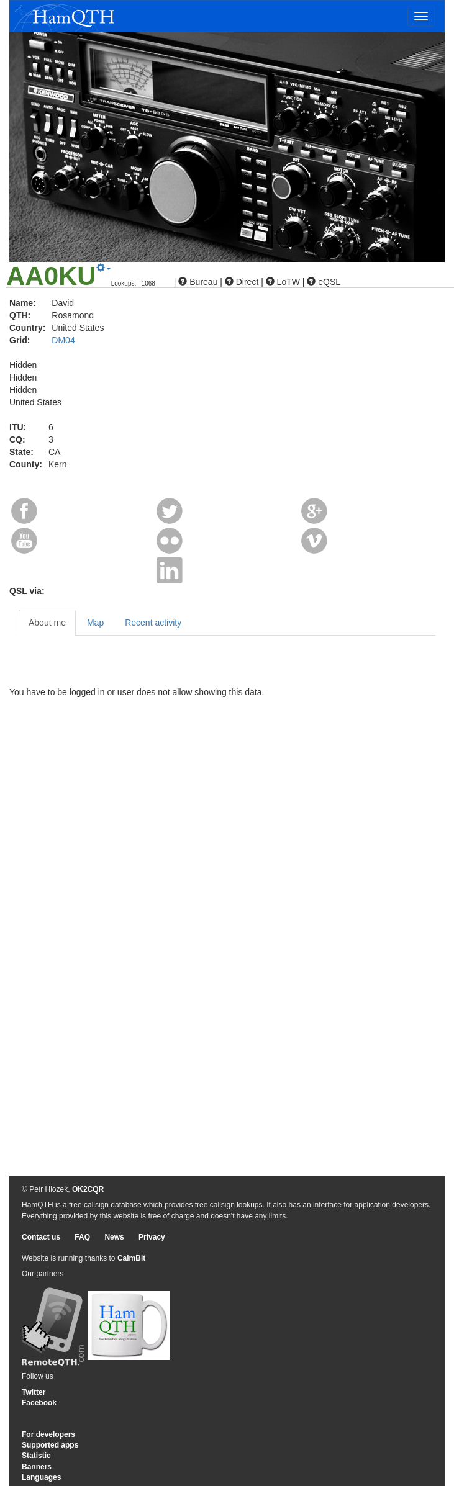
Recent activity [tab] (153, 623)
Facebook (39, 1402)
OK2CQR (88, 1189)
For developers (48, 1434)
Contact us (41, 1237)
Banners (37, 1466)
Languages (41, 1477)
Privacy (151, 1237)
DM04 (63, 340)
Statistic (36, 1455)
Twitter (33, 1392)
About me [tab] (47, 623)
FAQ (82, 1237)
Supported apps (50, 1445)
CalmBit (131, 1258)
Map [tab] (95, 623)
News (114, 1237)
